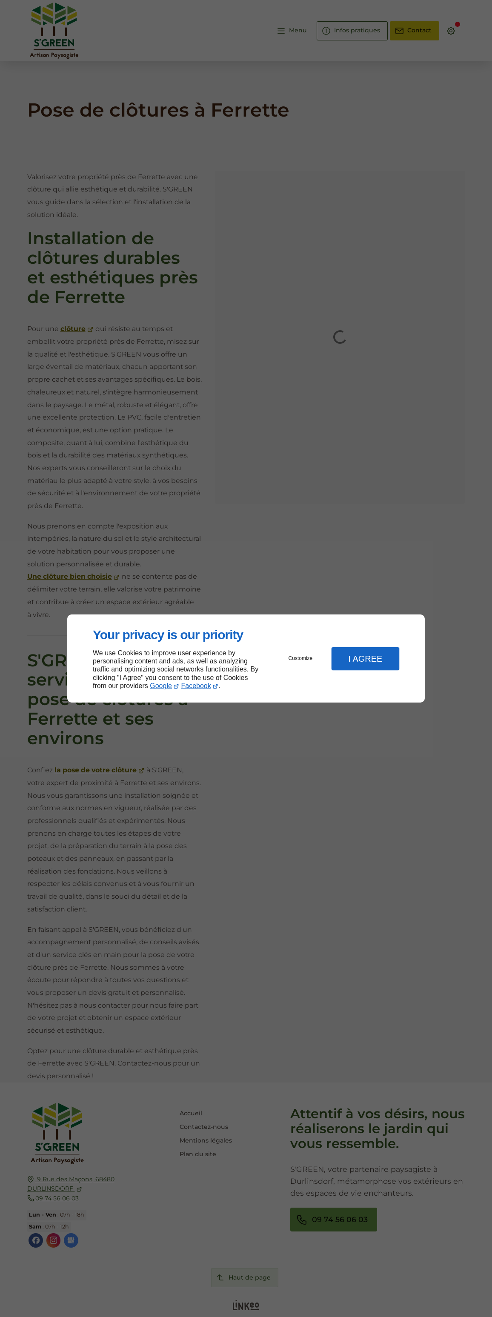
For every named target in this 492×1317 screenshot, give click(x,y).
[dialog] (246, 658)
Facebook (196, 685)
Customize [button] (301, 658)
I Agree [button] (365, 658)
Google (161, 685)
